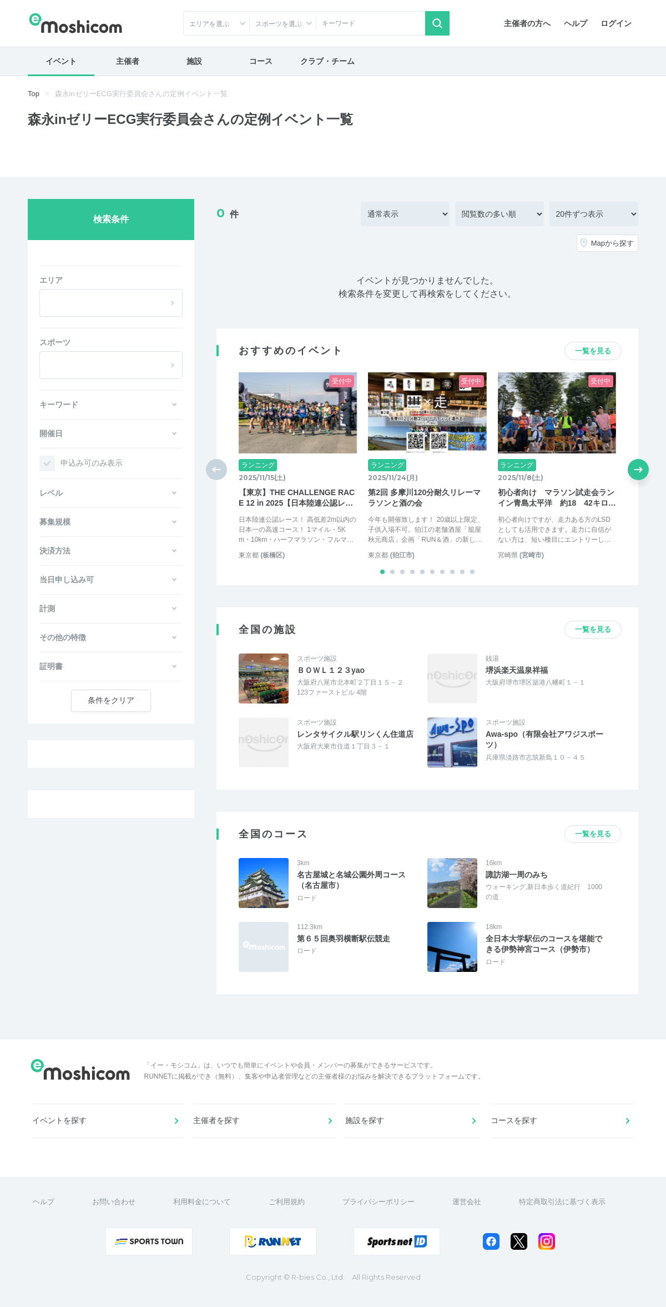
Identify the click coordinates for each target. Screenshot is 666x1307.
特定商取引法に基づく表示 (564, 1210)
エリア (51, 280)
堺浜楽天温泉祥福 (517, 670)
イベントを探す (60, 1125)
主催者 (127, 61)
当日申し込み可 (66, 579)
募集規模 (54, 521)
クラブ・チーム (327, 61)
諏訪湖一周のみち (517, 874)
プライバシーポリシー (380, 1210)
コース (261, 61)
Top (33, 93)
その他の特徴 (62, 637)
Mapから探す (612, 243)
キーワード (58, 404)
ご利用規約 (288, 1210)
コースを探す (514, 1125)
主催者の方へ (527, 23)
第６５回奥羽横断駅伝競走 (343, 938)
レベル (51, 492)
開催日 (51, 433)
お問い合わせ (115, 1210)
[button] (382, 572)
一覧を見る (593, 351)
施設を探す (365, 1125)
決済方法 (54, 550)
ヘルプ (575, 23)
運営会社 (468, 1210)
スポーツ (54, 342)
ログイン (616, 23)
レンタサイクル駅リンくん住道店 (355, 734)
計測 (47, 608)
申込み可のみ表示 (91, 462)
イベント (61, 61)
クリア (111, 700)
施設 (194, 61)
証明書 (51, 666)
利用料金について (204, 1210)
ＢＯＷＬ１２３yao (331, 670)
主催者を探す (217, 1125)
